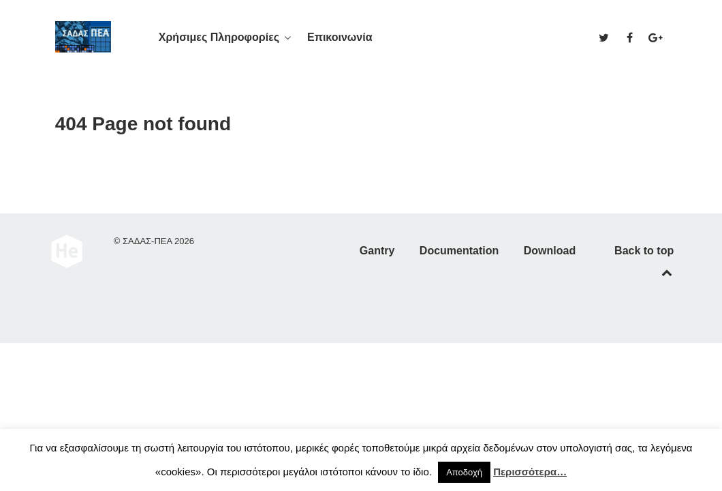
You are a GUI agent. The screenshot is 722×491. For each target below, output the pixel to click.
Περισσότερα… (530, 471)
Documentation (459, 250)
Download (550, 250)
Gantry (377, 250)
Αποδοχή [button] (464, 472)
